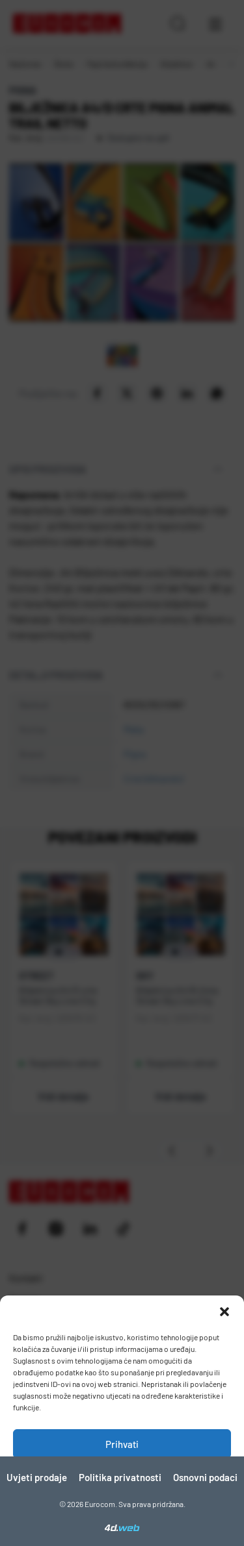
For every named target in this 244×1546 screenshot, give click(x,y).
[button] (224, 1311)
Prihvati (122, 1444)
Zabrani (122, 1480)
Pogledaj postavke (122, 1515)
